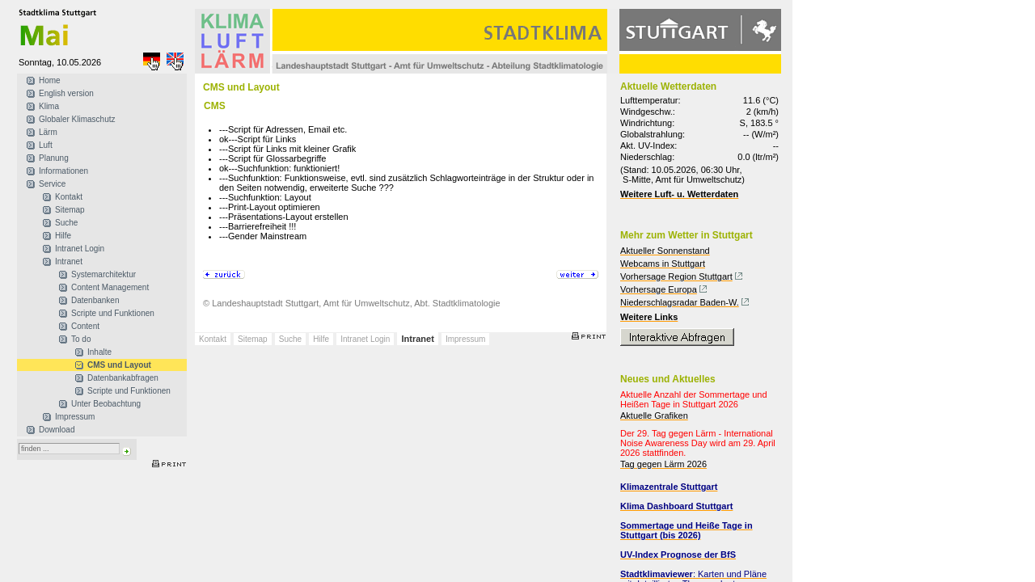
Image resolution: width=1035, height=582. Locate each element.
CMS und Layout (119, 365)
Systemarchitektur (103, 274)
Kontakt (68, 196)
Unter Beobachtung (106, 403)
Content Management (110, 287)
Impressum (75, 416)
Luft (46, 145)
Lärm (48, 132)
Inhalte (99, 352)
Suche (66, 222)
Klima (49, 106)
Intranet (68, 261)
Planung (54, 158)
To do (81, 339)
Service (52, 183)
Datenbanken (95, 300)
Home (50, 80)
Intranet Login (79, 248)
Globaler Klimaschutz (77, 119)
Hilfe (63, 235)
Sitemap (70, 209)
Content (85, 326)
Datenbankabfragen (122, 377)
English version (66, 93)
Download (56, 429)
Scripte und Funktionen (112, 313)
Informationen (63, 171)
